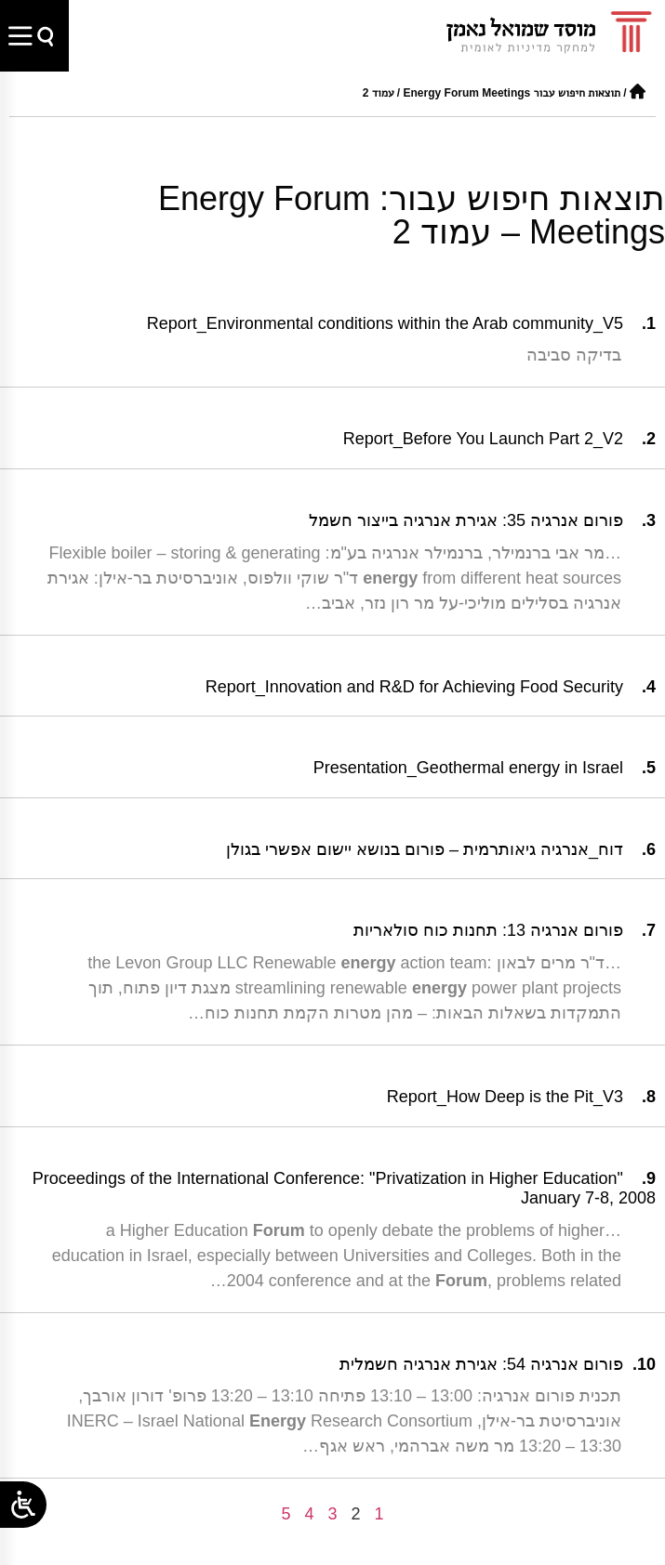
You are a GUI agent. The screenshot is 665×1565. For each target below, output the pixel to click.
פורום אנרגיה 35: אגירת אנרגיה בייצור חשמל (466, 520)
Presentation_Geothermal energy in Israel (468, 767)
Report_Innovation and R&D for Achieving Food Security (414, 686)
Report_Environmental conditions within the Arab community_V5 (385, 323)
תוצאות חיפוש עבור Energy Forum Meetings (512, 92)
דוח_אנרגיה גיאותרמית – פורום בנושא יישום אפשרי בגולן (424, 849)
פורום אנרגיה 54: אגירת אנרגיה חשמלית (481, 1364)
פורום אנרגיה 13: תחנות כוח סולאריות (488, 930)
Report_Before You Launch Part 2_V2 (483, 438)
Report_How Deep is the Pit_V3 (505, 1096)
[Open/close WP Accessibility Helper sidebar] (23, 1504)
